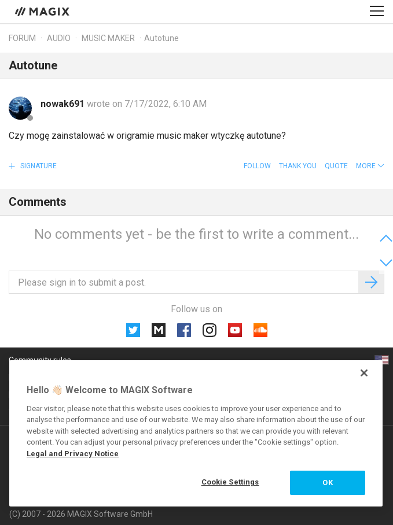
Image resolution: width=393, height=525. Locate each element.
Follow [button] (257, 166)
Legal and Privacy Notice (73, 453)
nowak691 (64, 103)
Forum (22, 38)
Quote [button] (336, 166)
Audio (59, 38)
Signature (38, 166)
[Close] (364, 373)
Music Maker (108, 38)
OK (327, 482)
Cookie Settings (230, 482)
